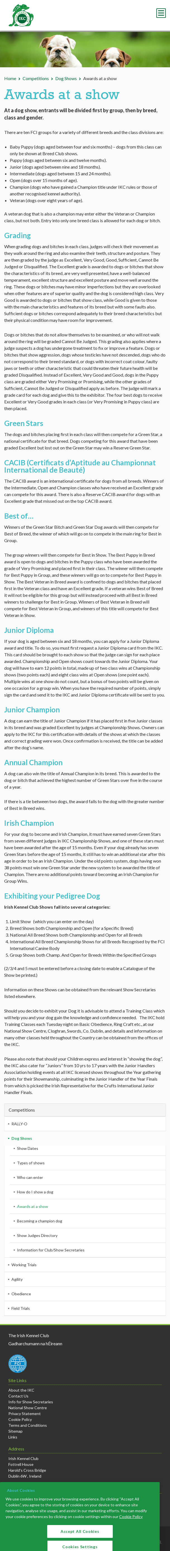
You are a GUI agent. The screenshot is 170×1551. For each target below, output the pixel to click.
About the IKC (21, 1390)
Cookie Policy (20, 1419)
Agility (17, 1279)
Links (12, 1437)
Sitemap (15, 1431)
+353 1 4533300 (28, 1504)
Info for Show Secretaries (30, 1401)
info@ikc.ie (24, 1498)
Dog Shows (66, 78)
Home (10, 78)
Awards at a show (32, 1206)
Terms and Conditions (27, 1425)
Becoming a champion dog (39, 1221)
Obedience (21, 1293)
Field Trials (20, 1308)
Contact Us (18, 1396)
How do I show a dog (35, 1191)
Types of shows (31, 1162)
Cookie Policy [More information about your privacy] (131, 1541)
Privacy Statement (24, 1413)
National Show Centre (27, 1407)
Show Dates (27, 1148)
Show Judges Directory (37, 1235)
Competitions (36, 78)
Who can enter (30, 1177)
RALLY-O (19, 1123)
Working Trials (24, 1264)
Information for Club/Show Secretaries (51, 1250)
